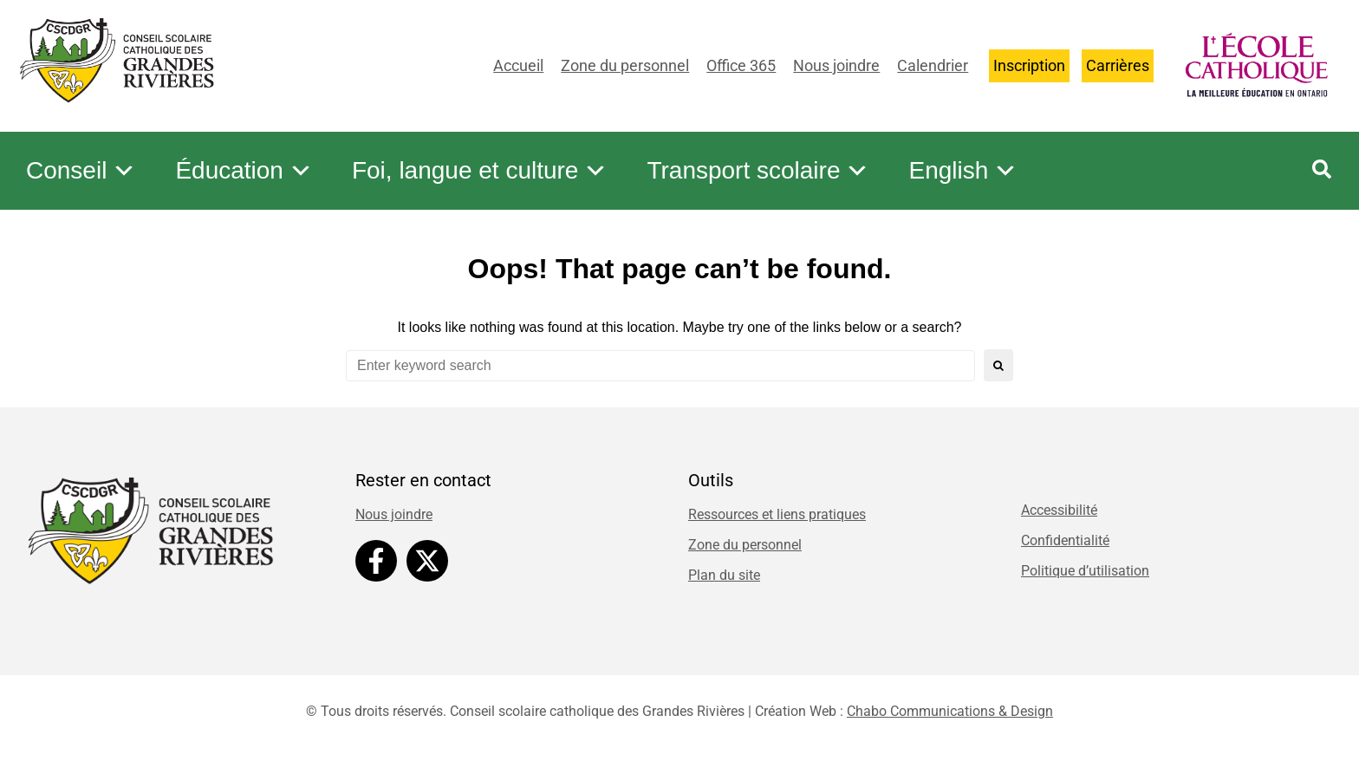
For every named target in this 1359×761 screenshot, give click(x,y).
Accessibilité (1059, 510)
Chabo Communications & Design (950, 711)
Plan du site (724, 575)
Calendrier (932, 65)
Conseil (81, 170)
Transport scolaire (758, 170)
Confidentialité (1065, 540)
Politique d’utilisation (1085, 571)
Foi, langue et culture (480, 170)
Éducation (244, 170)
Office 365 (741, 65)
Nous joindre (836, 65)
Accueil (518, 65)
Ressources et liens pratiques (777, 514)
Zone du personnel (625, 65)
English (963, 170)
